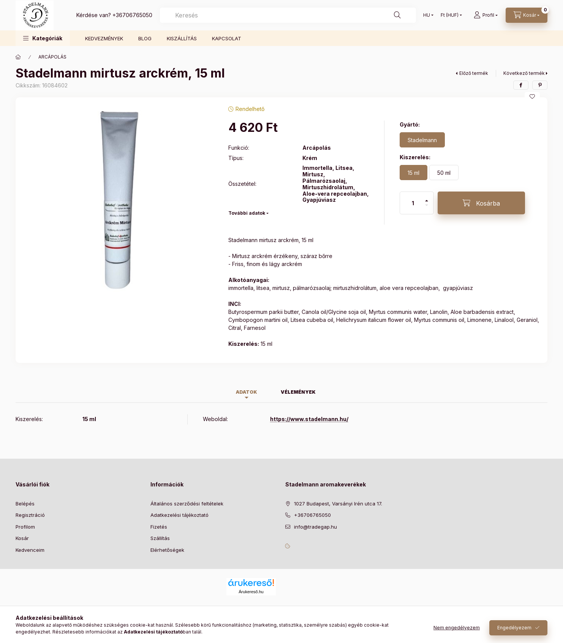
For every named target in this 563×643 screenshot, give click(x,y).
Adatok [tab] (246, 392)
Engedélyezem (514, 627)
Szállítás (160, 538)
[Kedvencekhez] (532, 96)
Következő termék (524, 73)
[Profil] (486, 15)
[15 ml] (413, 172)
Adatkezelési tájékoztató (179, 515)
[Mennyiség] (413, 203)
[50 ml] (444, 172)
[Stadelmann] (422, 139)
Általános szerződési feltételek (186, 503)
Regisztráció (30, 515)
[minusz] (427, 208)
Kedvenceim (30, 550)
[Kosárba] (481, 203)
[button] (43, 38)
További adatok (246, 213)
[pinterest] (539, 85)
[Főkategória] (18, 57)
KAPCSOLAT (226, 38)
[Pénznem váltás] (449, 15)
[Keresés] (397, 15)
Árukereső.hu (251, 591)
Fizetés (158, 527)
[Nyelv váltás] (426, 15)
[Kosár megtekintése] (526, 15)
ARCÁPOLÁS (52, 57)
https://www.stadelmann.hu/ (309, 419)
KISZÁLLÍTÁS (182, 38)
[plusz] (427, 197)
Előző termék (473, 73)
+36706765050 (132, 15)
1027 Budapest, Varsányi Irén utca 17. (338, 503)
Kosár (22, 538)
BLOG (145, 38)
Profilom (25, 527)
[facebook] (520, 85)
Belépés (25, 503)
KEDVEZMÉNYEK (104, 38)
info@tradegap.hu (315, 527)
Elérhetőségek (167, 550)
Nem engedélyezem (456, 627)
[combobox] (288, 15)
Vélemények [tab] (298, 392)
